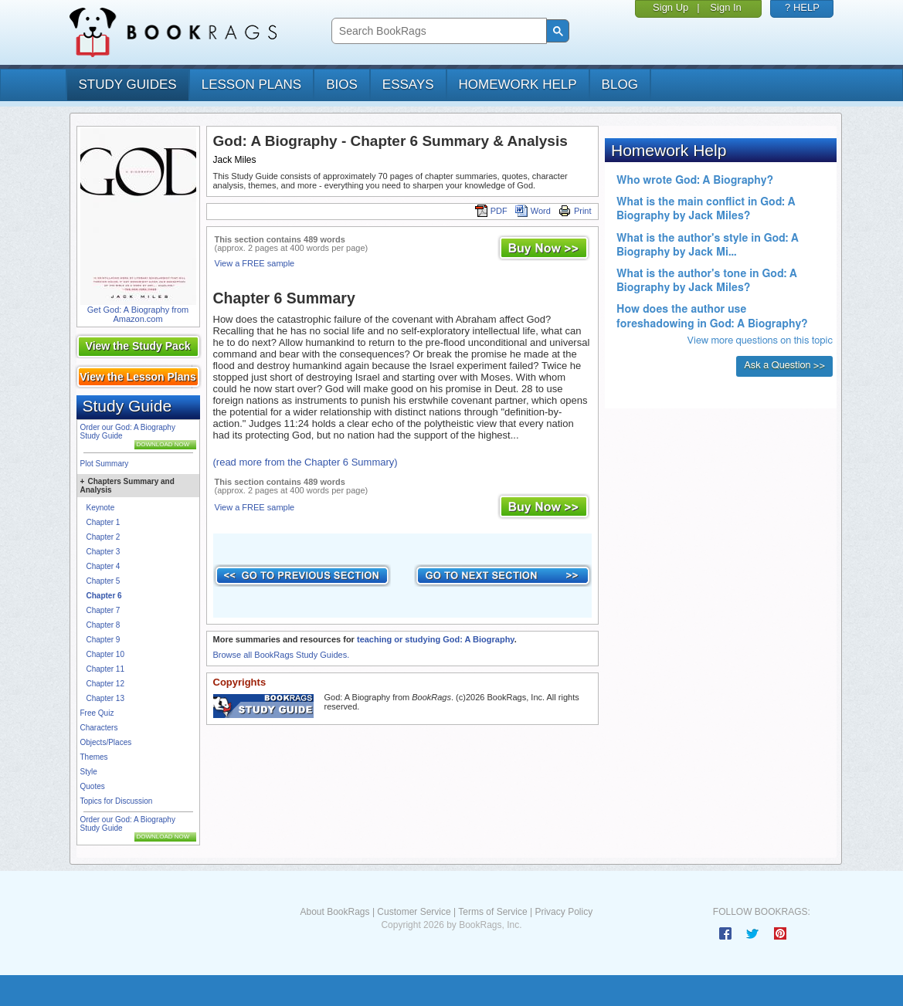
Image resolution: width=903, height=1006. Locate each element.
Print (575, 210)
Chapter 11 (105, 669)
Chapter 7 (104, 610)
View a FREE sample (255, 263)
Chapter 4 (104, 566)
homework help (518, 84)
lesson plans (251, 84)
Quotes (92, 786)
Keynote (101, 507)
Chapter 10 (105, 654)
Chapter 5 (104, 581)
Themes (94, 757)
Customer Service (413, 911)
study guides (128, 84)
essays (408, 84)
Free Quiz (97, 713)
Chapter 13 (105, 698)
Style (88, 771)
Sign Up (670, 7)
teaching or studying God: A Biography (435, 639)
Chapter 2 (104, 537)
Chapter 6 (104, 595)
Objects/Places (106, 742)
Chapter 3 (104, 551)
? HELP (802, 7)
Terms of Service (492, 911)
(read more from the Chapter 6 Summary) (305, 462)
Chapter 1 (104, 522)
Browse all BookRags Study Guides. (281, 654)
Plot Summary (104, 463)
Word (533, 210)
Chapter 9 (104, 639)
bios (342, 84)
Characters (99, 727)
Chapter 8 (104, 625)
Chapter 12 (105, 683)
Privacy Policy (563, 911)
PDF (491, 210)
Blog (620, 84)
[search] (437, 31)
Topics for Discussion (116, 801)
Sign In (725, 7)
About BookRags (334, 911)
